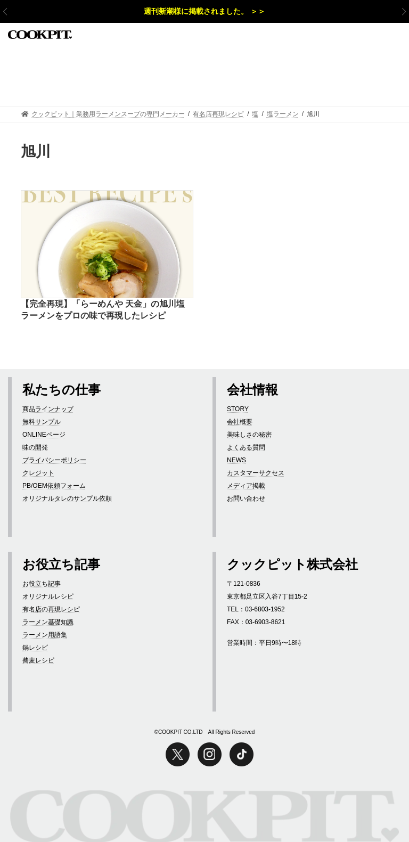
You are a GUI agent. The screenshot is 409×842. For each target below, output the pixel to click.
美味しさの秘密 (249, 434)
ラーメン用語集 (44, 635)
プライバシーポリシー (54, 460)
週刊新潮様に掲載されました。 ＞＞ (204, 11)
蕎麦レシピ (38, 660)
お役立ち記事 (41, 583)
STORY (238, 409)
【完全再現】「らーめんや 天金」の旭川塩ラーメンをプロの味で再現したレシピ (103, 309)
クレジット (38, 473)
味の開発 (35, 447)
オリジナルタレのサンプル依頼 (67, 498)
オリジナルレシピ (47, 596)
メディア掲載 (246, 485)
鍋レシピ (35, 647)
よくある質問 (246, 447)
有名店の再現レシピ (51, 609)
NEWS (236, 460)
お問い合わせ (246, 498)
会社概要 (239, 422)
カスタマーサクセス (255, 473)
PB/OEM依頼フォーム (54, 485)
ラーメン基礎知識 (47, 622)
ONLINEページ (44, 434)
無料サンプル (41, 422)
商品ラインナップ (47, 409)
